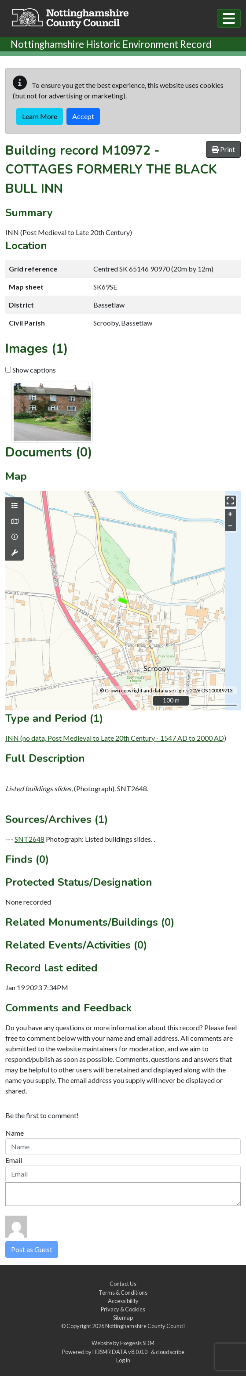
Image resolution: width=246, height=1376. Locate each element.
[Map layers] (14, 506)
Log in (123, 1360)
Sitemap (123, 1317)
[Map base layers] (14, 521)
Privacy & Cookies (123, 1309)
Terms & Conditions (123, 1292)
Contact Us (123, 1283)
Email (13, 1160)
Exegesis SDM (137, 1343)
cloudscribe (170, 1351)
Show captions (30, 370)
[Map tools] (14, 553)
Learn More (39, 116)
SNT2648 (29, 839)
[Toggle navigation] (229, 18)
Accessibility (123, 1300)
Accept (83, 116)
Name (14, 1133)
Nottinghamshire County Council (145, 1325)
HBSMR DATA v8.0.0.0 (120, 1351)
